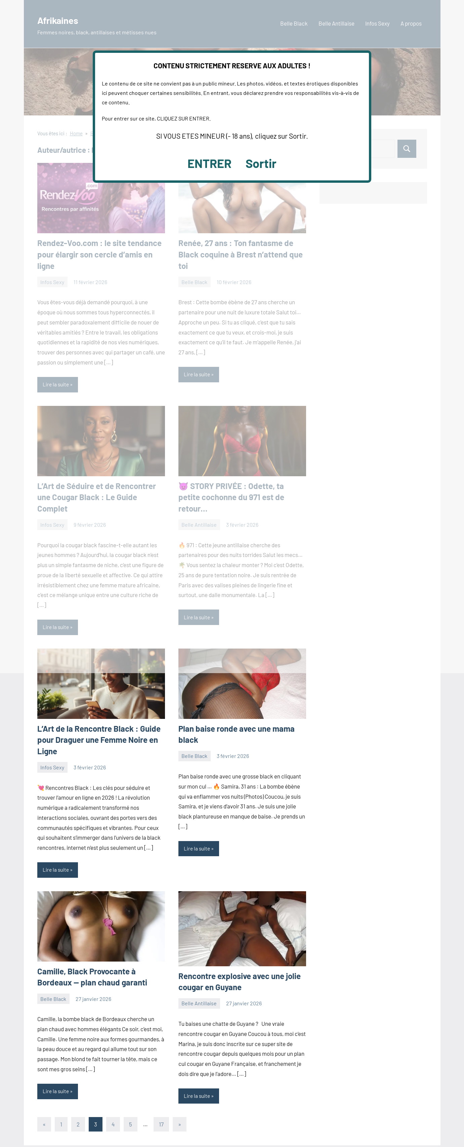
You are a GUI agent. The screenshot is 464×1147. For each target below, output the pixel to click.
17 (161, 1125)
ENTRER (209, 163)
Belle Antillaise (199, 1004)
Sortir (261, 163)
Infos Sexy (52, 768)
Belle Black (194, 757)
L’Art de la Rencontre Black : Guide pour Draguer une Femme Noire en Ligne (99, 740)
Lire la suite (56, 871)
